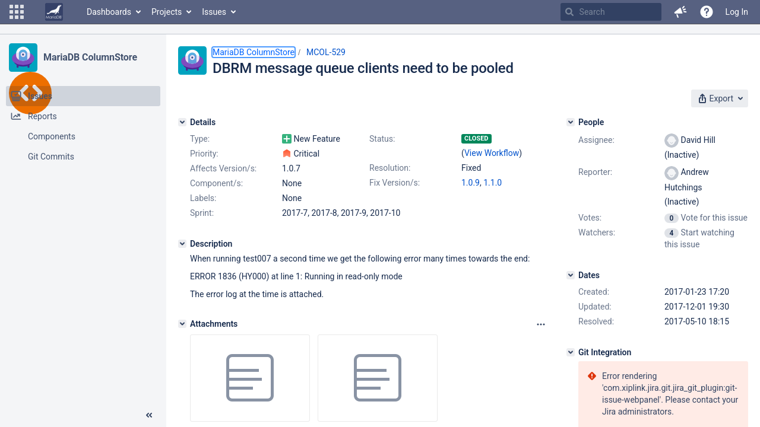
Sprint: (202, 213)
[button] (16, 12)
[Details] (182, 122)
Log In (737, 12)
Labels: (203, 198)
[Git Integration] (570, 352)
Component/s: (216, 183)
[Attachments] (182, 324)
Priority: (204, 153)
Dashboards (109, 12)
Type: (200, 139)
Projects (166, 12)
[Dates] (570, 275)
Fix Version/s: (394, 182)
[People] (570, 122)
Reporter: (595, 172)
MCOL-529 (326, 52)
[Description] (182, 244)
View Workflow (491, 153)
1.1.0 (492, 182)
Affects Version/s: (223, 168)
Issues (214, 12)
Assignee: (596, 140)
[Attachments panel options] (541, 324)
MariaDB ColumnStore (90, 57)
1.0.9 (470, 182)
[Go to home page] (54, 12)
